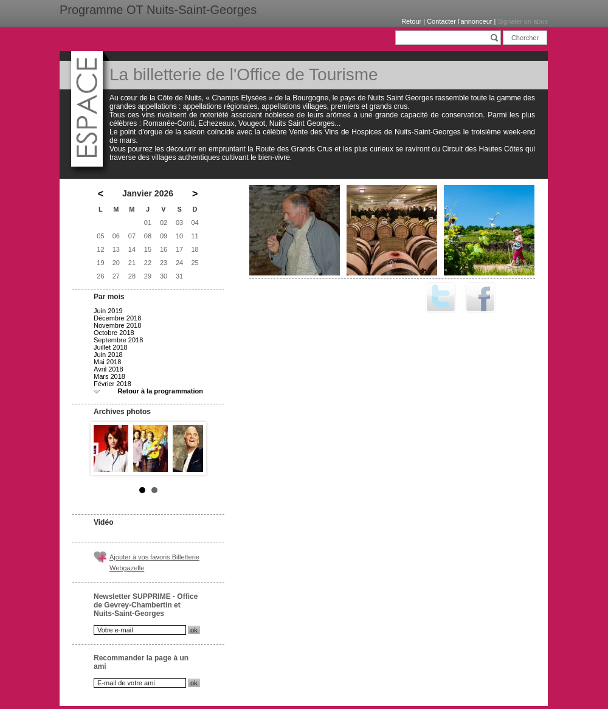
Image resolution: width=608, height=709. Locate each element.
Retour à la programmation (160, 391)
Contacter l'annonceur (459, 21)
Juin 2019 (108, 310)
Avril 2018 (108, 369)
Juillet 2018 (111, 347)
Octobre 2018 (114, 332)
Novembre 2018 (117, 325)
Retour (411, 21)
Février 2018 (112, 383)
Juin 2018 (108, 354)
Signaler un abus (522, 21)
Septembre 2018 (118, 340)
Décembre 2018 (117, 318)
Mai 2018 (107, 361)
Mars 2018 (109, 376)
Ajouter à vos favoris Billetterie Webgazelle (154, 562)
